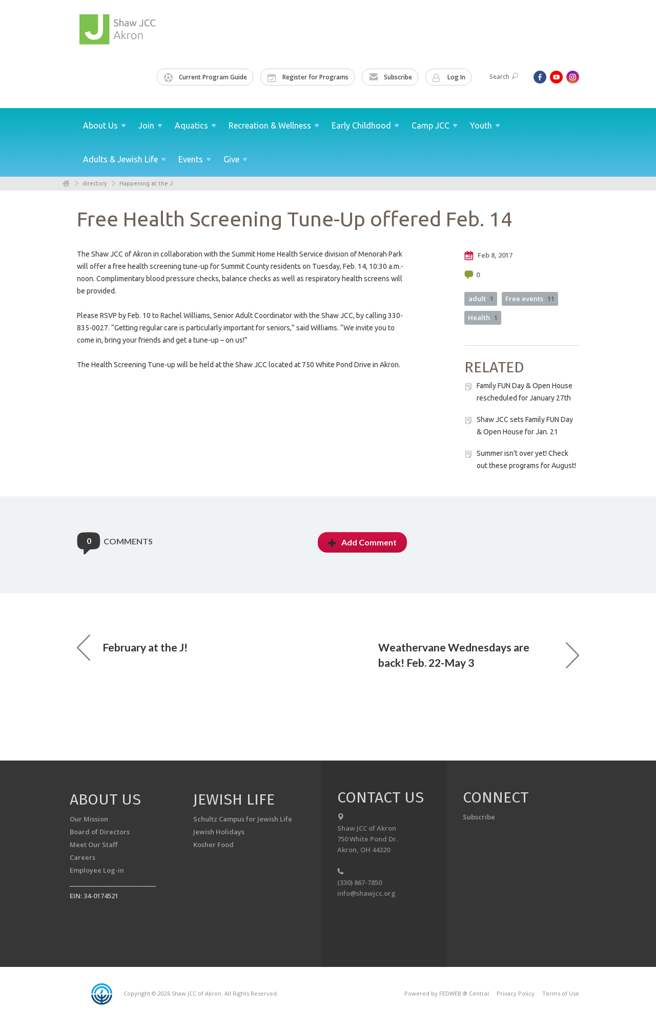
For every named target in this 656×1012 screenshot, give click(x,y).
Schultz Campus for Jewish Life (242, 819)
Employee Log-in (97, 870)
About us (105, 799)
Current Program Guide (205, 77)
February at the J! (132, 647)
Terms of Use (560, 993)
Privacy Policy (516, 993)
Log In (449, 77)
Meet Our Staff (93, 844)
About (104, 125)
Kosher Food (213, 844)
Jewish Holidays (218, 831)
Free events (530, 298)
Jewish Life (234, 799)
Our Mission (89, 819)
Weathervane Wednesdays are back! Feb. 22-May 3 (478, 655)
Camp (435, 125)
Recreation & (274, 125)
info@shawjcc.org (366, 893)
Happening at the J (146, 183)
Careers (82, 857)
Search (503, 76)
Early (365, 125)
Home (66, 183)
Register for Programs (308, 77)
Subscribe (390, 77)
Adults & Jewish (124, 159)
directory (95, 183)
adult (481, 298)
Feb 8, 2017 (488, 255)
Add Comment (362, 542)
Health (483, 317)
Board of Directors (100, 831)
